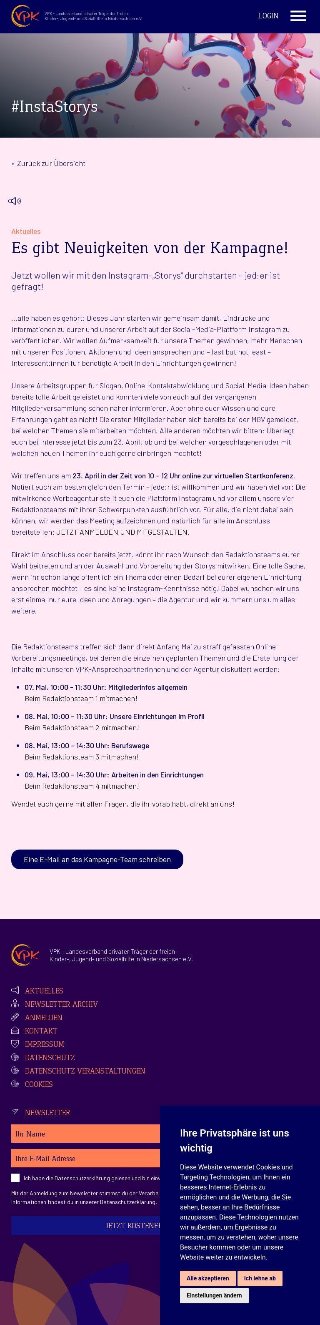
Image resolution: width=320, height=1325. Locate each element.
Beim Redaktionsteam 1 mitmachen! (81, 698)
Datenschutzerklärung (82, 1178)
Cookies (39, 1085)
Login (269, 16)
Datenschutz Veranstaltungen (85, 1072)
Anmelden (43, 1018)
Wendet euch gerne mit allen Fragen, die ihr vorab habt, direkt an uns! (123, 803)
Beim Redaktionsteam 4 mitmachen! (82, 785)
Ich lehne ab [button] (260, 1278)
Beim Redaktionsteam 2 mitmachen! (82, 727)
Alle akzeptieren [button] (208, 1278)
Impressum (44, 1045)
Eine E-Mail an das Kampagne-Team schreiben (97, 859)
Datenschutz (50, 1058)
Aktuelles (44, 991)
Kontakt (41, 1031)
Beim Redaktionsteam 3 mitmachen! (82, 756)
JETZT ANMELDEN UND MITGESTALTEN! (123, 531)
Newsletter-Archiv (61, 1005)
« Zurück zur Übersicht (48, 163)
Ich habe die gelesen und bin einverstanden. (106, 1178)
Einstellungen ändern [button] (214, 1295)
